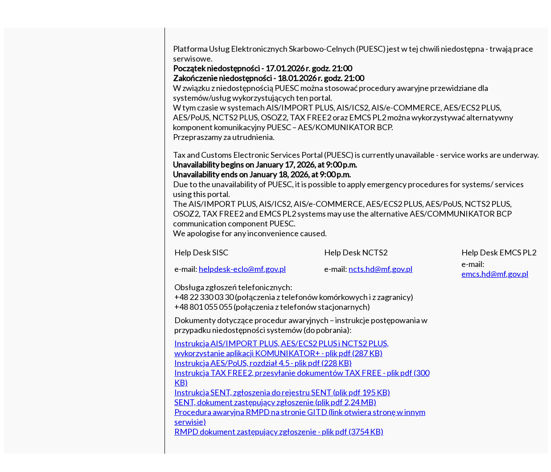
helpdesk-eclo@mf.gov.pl (242, 269)
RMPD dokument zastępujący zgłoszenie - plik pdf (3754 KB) (278, 431)
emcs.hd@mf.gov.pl (494, 274)
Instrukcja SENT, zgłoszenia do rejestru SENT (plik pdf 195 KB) (282, 392)
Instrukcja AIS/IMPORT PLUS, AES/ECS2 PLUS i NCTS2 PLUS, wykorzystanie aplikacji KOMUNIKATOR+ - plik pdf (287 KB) (281, 348)
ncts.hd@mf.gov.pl (380, 269)
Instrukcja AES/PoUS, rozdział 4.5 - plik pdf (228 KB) (263, 363)
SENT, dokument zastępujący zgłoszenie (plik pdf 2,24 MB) (275, 402)
